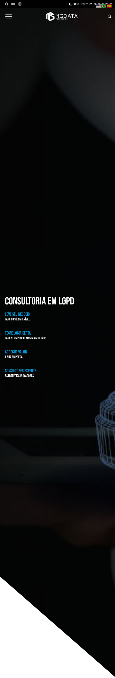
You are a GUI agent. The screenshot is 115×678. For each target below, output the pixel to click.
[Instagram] (19, 4)
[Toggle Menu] (8, 16)
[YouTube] (13, 4)
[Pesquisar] (109, 16)
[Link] (62, 16)
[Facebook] (6, 4)
